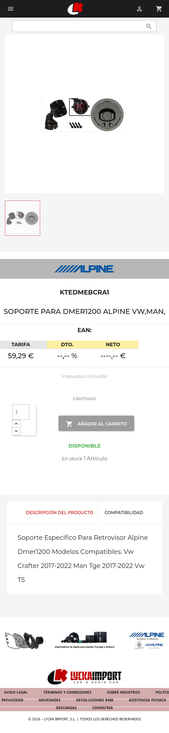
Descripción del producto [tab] (59, 512)
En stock (72, 458)
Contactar (102, 707)
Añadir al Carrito (96, 424)
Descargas (67, 707)
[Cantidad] (20, 412)
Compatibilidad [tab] (124, 512)
